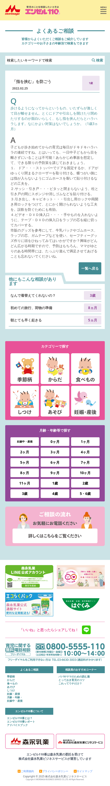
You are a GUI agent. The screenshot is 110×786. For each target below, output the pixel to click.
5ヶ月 (24, 462)
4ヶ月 (85, 452)
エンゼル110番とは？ (19, 718)
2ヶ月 (24, 452)
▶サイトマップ (82, 771)
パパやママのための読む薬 (74, 676)
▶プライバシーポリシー (53, 771)
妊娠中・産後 (25, 441)
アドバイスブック (17, 725)
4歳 (55, 493)
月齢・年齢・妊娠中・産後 (15, 699)
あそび (11, 687)
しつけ (11, 690)
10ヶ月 (85, 472)
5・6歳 (85, 493)
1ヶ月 (85, 441)
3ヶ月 (54, 452)
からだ (11, 680)
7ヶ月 (85, 462)
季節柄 (11, 676)
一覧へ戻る (90, 268)
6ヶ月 (54, 462)
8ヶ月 (24, 472)
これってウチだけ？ (70, 683)
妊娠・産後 (13, 694)
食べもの (12, 683)
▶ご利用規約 (26, 771)
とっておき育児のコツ (71, 680)
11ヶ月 (24, 483)
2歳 (85, 483)
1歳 (55, 483)
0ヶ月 (54, 441)
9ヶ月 (54, 472)
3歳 (24, 493)
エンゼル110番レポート (21, 721)
